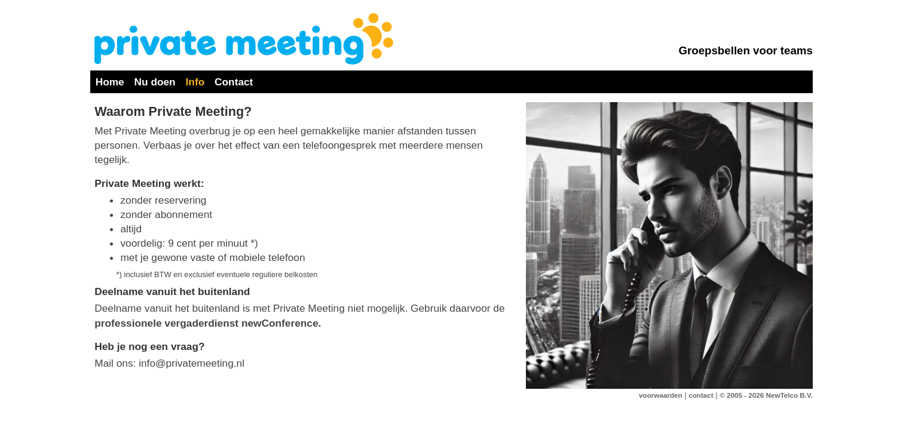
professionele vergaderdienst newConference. (207, 323)
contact (700, 395)
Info (195, 82)
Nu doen (155, 82)
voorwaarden (660, 395)
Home (110, 82)
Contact (234, 82)
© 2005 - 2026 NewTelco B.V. (766, 395)
